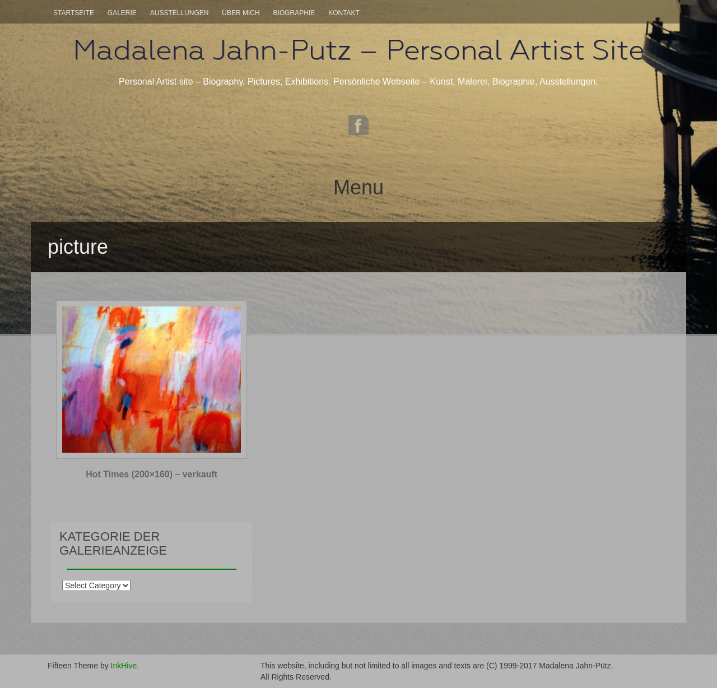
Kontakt (344, 13)
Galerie (122, 13)
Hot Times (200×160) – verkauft (151, 474)
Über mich (240, 13)
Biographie (294, 13)
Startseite (73, 13)
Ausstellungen (179, 13)
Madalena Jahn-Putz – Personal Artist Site (358, 50)
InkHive (124, 665)
